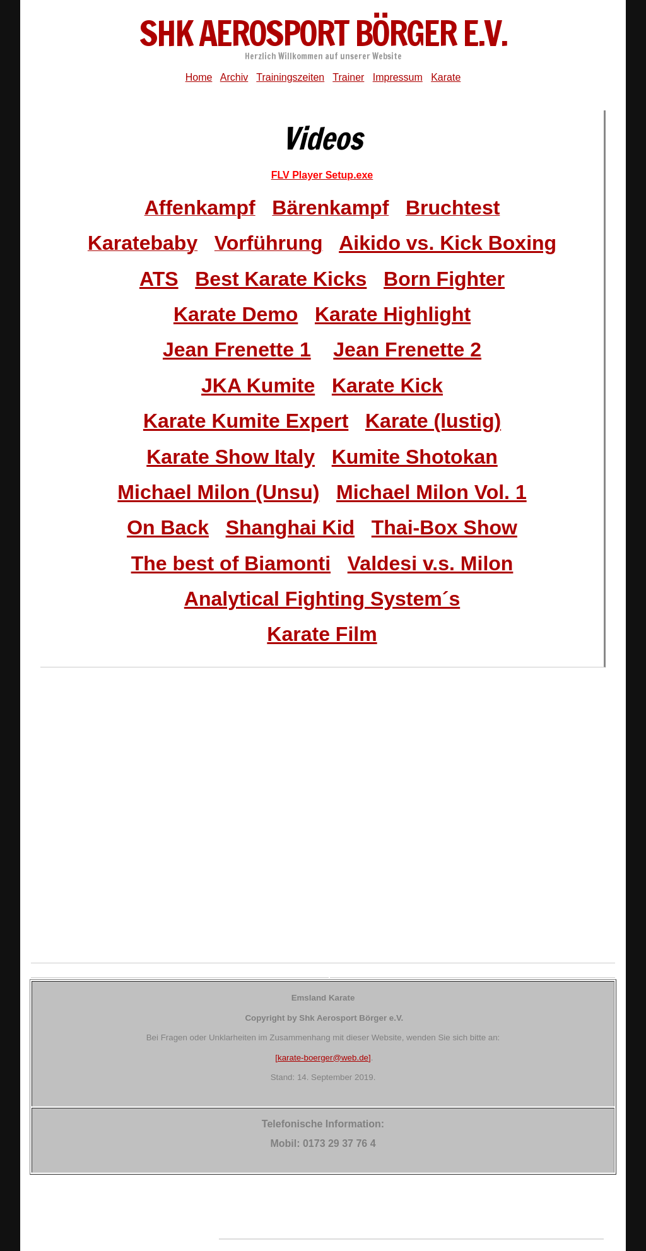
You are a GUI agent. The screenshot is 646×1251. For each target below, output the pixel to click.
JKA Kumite (258, 385)
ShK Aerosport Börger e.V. (323, 32)
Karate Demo (235, 314)
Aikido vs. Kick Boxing (447, 243)
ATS (159, 278)
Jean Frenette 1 (237, 349)
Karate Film (322, 634)
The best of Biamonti (231, 563)
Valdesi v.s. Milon (431, 563)
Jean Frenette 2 (407, 349)
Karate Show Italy (230, 456)
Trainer (348, 77)
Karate (446, 77)
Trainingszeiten (290, 77)
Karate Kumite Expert (245, 420)
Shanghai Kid (290, 527)
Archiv (234, 77)
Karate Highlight (393, 314)
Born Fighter (444, 278)
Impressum (398, 77)
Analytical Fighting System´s (322, 598)
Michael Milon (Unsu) (218, 492)
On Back (168, 527)
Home (199, 77)
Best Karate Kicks (281, 278)
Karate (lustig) (433, 420)
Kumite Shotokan (415, 456)
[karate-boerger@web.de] (322, 1057)
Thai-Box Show (444, 527)
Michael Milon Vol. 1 (431, 492)
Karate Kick (387, 385)
